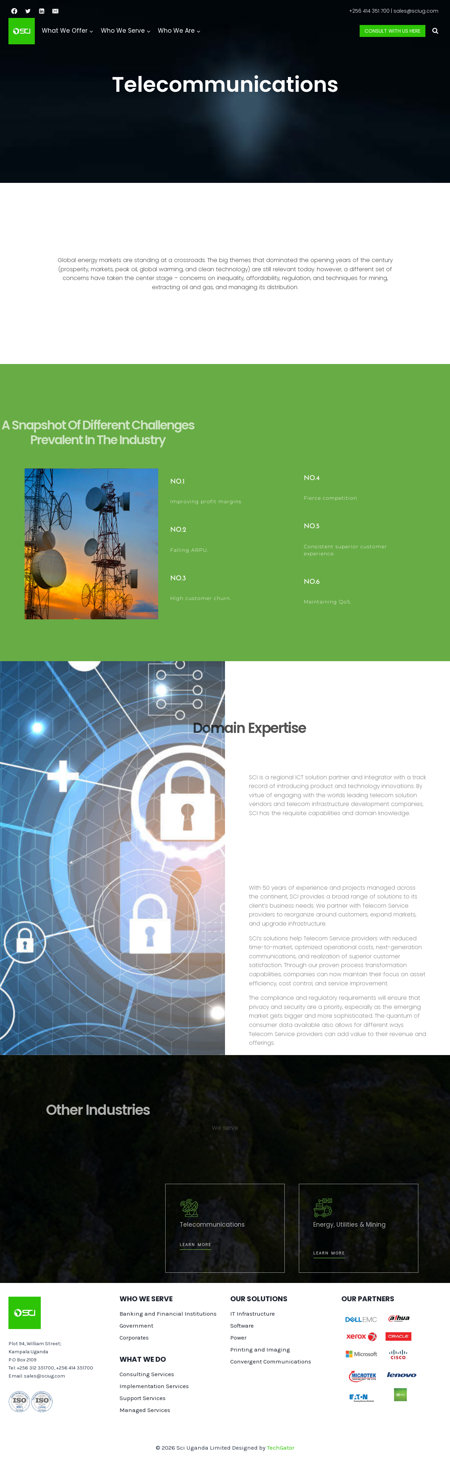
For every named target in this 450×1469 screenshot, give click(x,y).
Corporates (134, 1337)
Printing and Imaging (260, 1349)
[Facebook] (14, 11)
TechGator (280, 1447)
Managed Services (145, 1409)
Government (136, 1325)
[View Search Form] (435, 31)
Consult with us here (392, 30)
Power (238, 1337)
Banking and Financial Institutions (168, 1313)
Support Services (143, 1397)
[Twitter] (28, 11)
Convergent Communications (270, 1361)
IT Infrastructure (252, 1313)
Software (242, 1325)
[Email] (55, 11)
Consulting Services (147, 1374)
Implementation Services (154, 1386)
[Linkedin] (41, 11)
